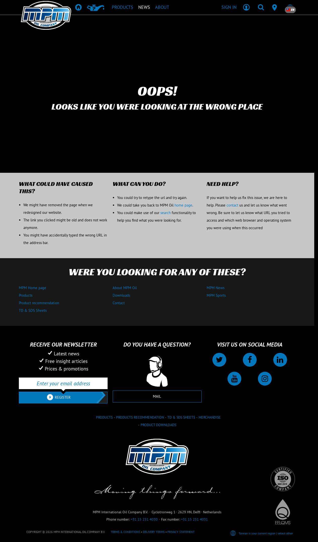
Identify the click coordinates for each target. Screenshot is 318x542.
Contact (119, 302)
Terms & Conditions (125, 532)
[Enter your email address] (63, 383)
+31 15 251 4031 (194, 519)
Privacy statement (181, 532)
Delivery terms (154, 532)
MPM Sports (216, 295)
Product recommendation (39, 302)
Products (25, 295)
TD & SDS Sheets (33, 310)
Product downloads (158, 425)
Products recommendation (140, 417)
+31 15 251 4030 (144, 519)
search (165, 212)
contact (232, 205)
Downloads (121, 295)
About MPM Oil (125, 287)
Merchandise (210, 417)
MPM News (215, 287)
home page (183, 205)
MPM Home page (32, 287)
